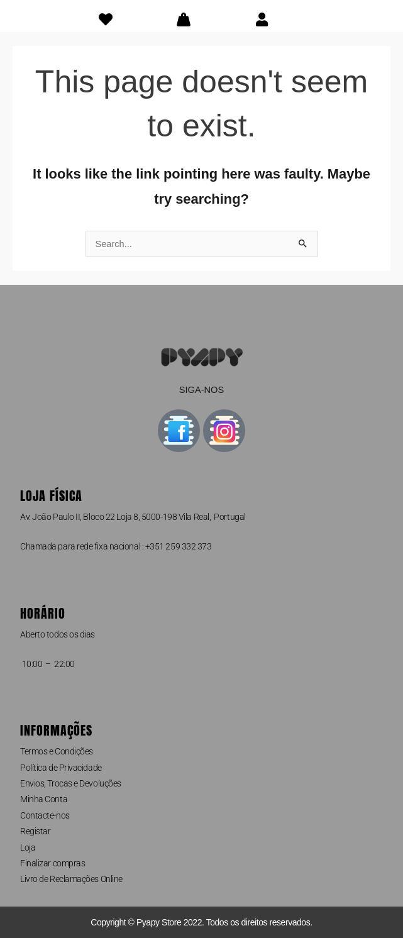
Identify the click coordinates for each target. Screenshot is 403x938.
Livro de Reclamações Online (71, 879)
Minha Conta (43, 799)
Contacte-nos (45, 815)
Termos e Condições (56, 751)
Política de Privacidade (61, 768)
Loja (27, 847)
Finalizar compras (52, 863)
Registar (35, 831)
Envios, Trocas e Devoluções (70, 783)
